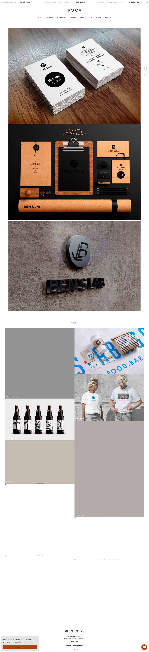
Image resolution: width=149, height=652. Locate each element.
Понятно (20, 647)
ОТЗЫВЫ (98, 17)
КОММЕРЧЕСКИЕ (61, 17)
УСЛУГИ (89, 17)
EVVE (39, 17)
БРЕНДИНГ (73, 17)
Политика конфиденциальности (74, 646)
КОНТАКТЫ (108, 17)
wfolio (76, 650)
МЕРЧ (82, 17)
